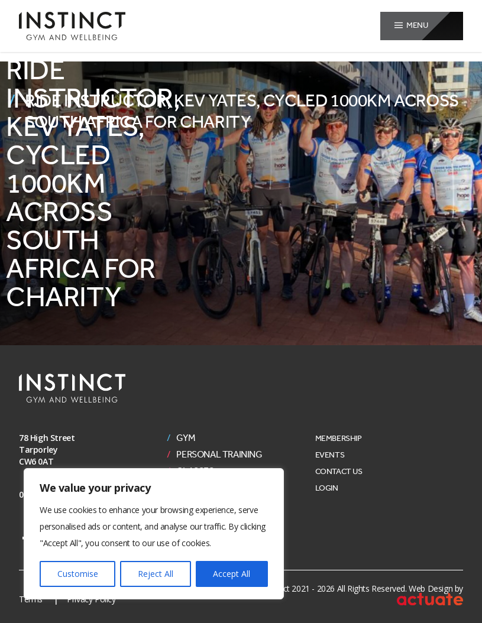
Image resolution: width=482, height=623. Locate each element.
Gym (185, 438)
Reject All (155, 573)
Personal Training (219, 454)
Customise (77, 573)
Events (330, 455)
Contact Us (339, 471)
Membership (338, 438)
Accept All (231, 573)
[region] (154, 533)
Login (326, 488)
